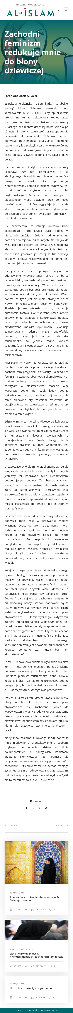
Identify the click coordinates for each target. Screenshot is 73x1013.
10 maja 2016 (17, 892)
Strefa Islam (21, 909)
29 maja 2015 (17, 983)
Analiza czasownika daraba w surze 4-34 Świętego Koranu (34, 898)
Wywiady (40, 997)
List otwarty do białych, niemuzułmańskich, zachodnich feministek (36, 955)
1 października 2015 (21, 949)
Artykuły (41, 909)
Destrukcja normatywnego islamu (31, 988)
